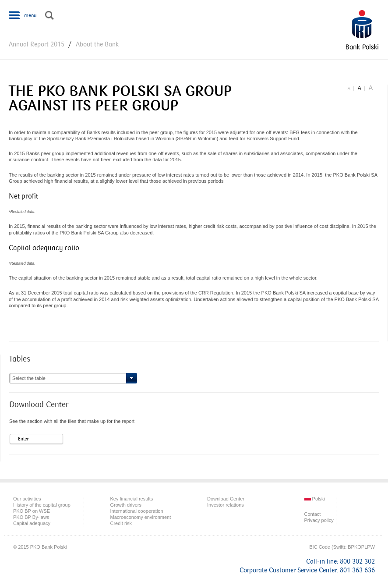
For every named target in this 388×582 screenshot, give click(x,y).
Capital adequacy (31, 523)
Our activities (27, 498)
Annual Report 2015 (36, 44)
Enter (23, 439)
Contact (312, 514)
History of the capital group (42, 504)
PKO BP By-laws (31, 517)
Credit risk (121, 523)
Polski (314, 498)
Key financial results (131, 498)
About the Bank (97, 44)
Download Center (225, 498)
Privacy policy (319, 520)
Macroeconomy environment (140, 517)
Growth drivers (126, 504)
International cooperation (136, 511)
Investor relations (225, 504)
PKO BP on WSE (31, 511)
